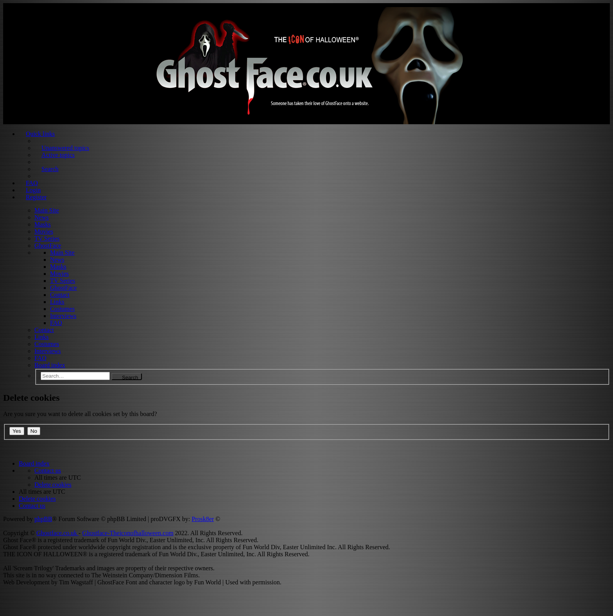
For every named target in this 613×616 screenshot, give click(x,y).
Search (130, 377)
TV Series (46, 238)
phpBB (43, 519)
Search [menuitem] (50, 169)
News (41, 217)
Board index (49, 365)
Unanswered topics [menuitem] (65, 148)
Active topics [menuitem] (58, 155)
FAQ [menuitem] (32, 183)
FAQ (56, 323)
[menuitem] (47, 470)
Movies (43, 231)
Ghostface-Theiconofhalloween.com (127, 533)
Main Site (46, 210)
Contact (60, 294)
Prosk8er (203, 519)
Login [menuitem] (33, 190)
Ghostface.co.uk (57, 533)
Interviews (63, 315)
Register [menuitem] (36, 197)
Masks (42, 224)
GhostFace (47, 245)
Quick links (40, 133)
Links (57, 301)
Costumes (62, 308)
